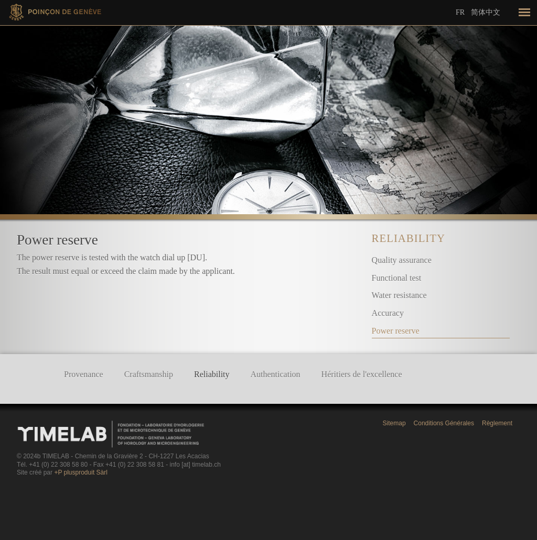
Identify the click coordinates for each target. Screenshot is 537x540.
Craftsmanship (148, 374)
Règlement (497, 423)
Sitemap (394, 423)
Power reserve (396, 330)
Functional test (397, 277)
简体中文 (485, 12)
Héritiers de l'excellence (361, 374)
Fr (460, 12)
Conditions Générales (444, 423)
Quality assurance (402, 260)
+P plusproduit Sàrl (81, 472)
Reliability (408, 238)
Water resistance (399, 295)
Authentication (275, 374)
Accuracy (388, 312)
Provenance (83, 374)
